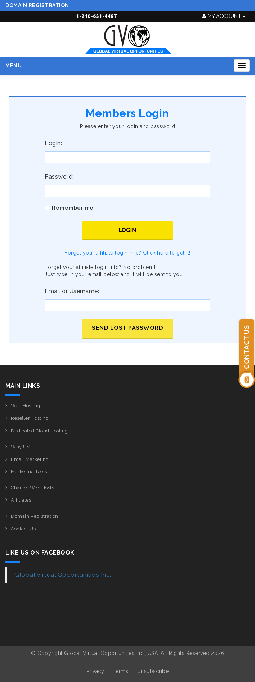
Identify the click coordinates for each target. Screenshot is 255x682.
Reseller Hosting (30, 418)
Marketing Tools (29, 471)
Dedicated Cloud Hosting (39, 431)
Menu (13, 65)
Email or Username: (72, 291)
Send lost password (127, 327)
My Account (223, 16)
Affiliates (21, 500)
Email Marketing (30, 459)
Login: (53, 143)
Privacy (95, 671)
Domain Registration (37, 5)
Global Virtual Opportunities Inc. (62, 574)
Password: (59, 176)
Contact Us (23, 528)
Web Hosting (25, 405)
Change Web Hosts (32, 487)
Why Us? (21, 446)
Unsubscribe (153, 671)
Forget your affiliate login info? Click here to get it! (127, 253)
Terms (121, 671)
